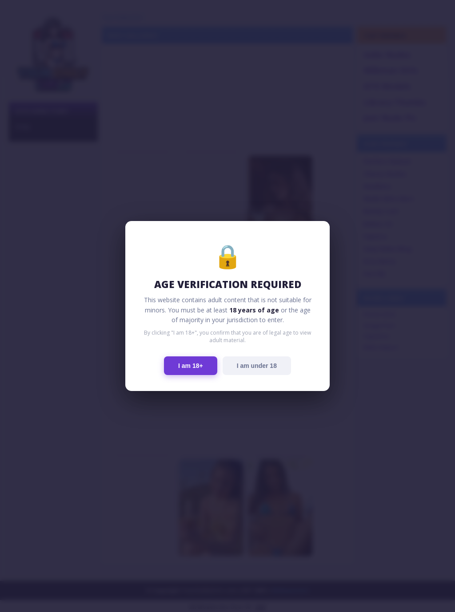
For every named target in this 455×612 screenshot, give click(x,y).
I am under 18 (257, 365)
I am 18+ (190, 365)
